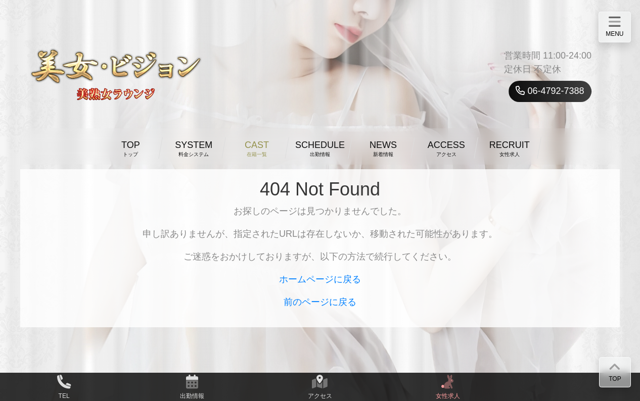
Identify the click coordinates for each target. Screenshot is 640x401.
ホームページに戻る (320, 279)
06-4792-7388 (550, 91)
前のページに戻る (320, 302)
